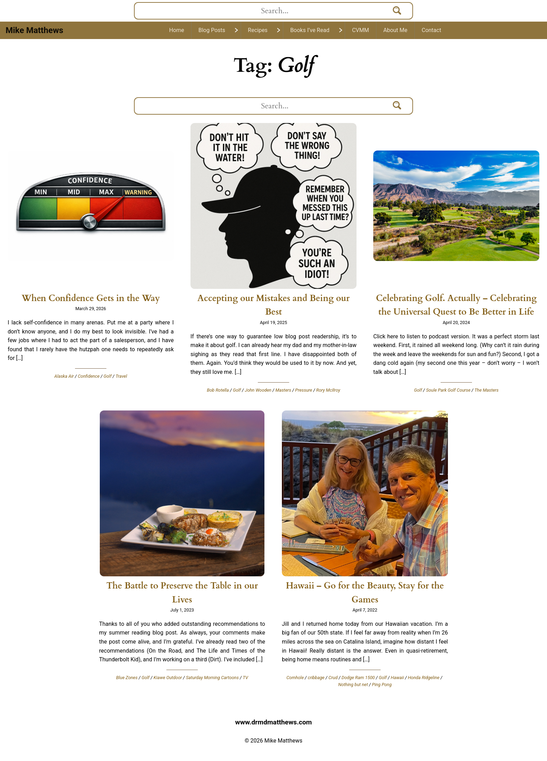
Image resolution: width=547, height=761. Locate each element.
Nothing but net (353, 684)
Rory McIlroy (328, 390)
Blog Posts (211, 30)
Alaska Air (64, 376)
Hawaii (397, 677)
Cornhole (295, 677)
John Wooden (258, 390)
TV (245, 677)
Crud (333, 677)
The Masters (486, 390)
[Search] (397, 11)
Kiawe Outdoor (167, 677)
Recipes (258, 30)
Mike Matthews (34, 30)
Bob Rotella (218, 390)
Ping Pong (381, 684)
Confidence (88, 376)
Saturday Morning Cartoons (212, 677)
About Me (395, 30)
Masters (283, 390)
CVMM (360, 30)
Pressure (303, 390)
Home (176, 30)
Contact (431, 30)
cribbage (316, 677)
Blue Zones (127, 677)
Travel (121, 376)
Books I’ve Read (309, 30)
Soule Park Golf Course (448, 390)
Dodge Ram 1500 (358, 677)
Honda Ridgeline (423, 677)
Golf (108, 376)
